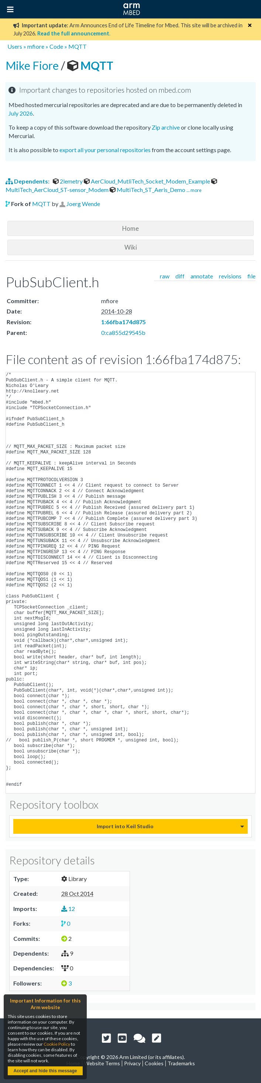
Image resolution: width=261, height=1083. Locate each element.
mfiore (35, 46)
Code (56, 46)
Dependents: (28, 181)
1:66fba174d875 (123, 321)
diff (180, 276)
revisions (230, 276)
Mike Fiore (33, 65)
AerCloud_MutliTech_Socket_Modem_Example (147, 181)
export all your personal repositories (105, 149)
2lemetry (68, 181)
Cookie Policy (57, 1044)
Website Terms (102, 1063)
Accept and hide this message (45, 1070)
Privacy (132, 1063)
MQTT (77, 46)
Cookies (154, 1063)
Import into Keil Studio (125, 826)
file (251, 276)
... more (194, 190)
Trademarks (181, 1063)
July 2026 (20, 113)
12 (68, 908)
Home (130, 228)
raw (164, 276)
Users (14, 46)
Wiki (130, 247)
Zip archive (166, 127)
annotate (201, 276)
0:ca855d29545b (123, 332)
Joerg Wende (83, 203)
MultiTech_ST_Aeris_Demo (148, 189)
